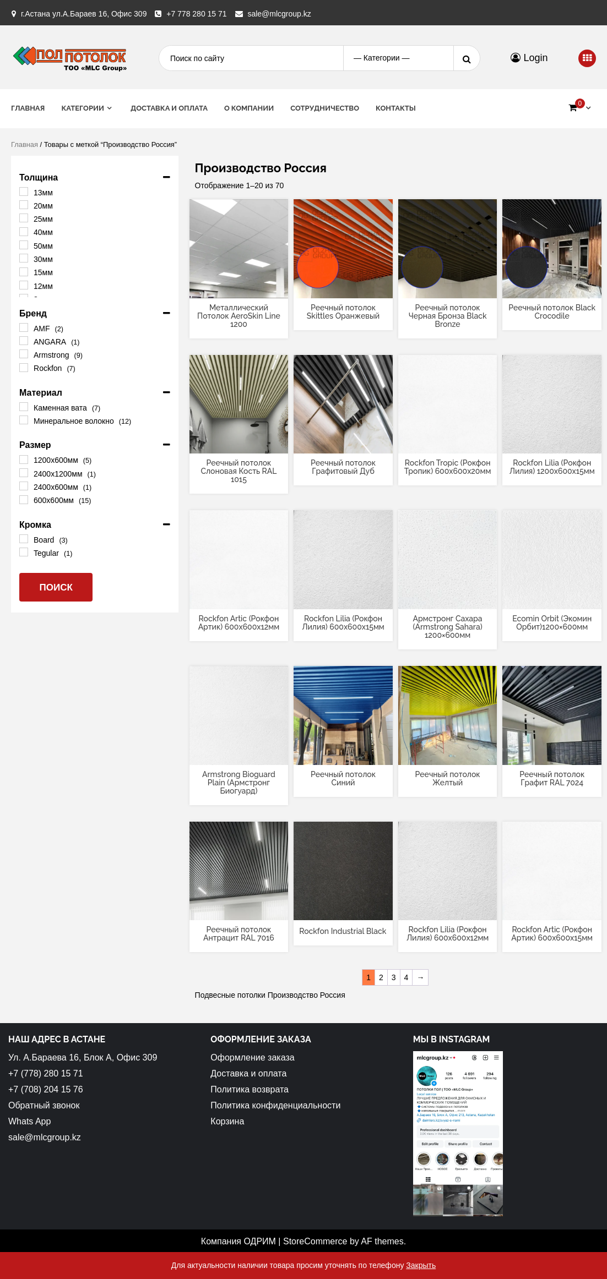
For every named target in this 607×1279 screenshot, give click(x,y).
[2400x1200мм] (23, 472)
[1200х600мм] (23, 459)
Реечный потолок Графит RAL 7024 (551, 778)
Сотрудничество (324, 108)
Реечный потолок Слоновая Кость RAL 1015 (238, 471)
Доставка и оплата (169, 108)
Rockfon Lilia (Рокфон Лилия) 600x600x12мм (448, 933)
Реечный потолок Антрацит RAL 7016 (238, 933)
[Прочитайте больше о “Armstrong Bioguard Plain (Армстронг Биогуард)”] (238, 755)
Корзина (227, 1121)
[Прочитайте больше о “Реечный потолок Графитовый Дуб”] (343, 444)
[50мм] (23, 245)
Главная (28, 108)
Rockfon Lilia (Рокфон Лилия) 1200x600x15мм (552, 466)
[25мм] (23, 218)
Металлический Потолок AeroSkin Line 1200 (238, 316)
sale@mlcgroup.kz (279, 13)
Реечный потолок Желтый (447, 778)
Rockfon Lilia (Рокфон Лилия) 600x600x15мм (343, 622)
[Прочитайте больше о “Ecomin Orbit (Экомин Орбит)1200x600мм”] (552, 600)
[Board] (23, 538)
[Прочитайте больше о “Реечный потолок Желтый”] (447, 755)
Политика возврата (249, 1089)
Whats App (29, 1121)
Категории (82, 108)
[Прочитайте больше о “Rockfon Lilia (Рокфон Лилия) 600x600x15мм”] (343, 600)
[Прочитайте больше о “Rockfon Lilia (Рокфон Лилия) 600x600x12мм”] (447, 911)
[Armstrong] (23, 353)
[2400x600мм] (23, 486)
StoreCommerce (315, 1241)
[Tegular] (23, 552)
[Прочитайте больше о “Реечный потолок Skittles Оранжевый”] (343, 289)
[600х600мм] (23, 499)
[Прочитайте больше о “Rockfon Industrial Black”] (343, 911)
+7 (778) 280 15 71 (45, 1073)
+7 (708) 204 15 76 (45, 1089)
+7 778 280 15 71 (196, 13)
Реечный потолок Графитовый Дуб (343, 466)
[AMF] (23, 327)
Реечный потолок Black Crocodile (551, 311)
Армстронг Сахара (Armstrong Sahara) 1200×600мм (448, 627)
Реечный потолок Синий (343, 778)
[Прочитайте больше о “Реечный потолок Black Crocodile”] (552, 289)
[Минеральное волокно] (23, 420)
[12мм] (23, 285)
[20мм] (23, 204)
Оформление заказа (252, 1057)
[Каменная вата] (23, 406)
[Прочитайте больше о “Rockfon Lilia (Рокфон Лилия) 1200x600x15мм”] (552, 444)
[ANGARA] (23, 340)
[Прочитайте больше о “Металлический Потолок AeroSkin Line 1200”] (238, 289)
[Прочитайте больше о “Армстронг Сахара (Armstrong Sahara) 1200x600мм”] (447, 600)
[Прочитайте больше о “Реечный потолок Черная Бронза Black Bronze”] (447, 289)
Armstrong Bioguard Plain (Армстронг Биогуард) (238, 782)
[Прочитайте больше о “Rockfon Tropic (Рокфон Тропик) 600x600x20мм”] (447, 444)
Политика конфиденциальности (275, 1105)
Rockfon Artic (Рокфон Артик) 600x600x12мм (239, 622)
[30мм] (23, 258)
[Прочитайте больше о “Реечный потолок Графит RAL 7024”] (552, 755)
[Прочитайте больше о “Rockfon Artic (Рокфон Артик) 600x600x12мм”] (238, 600)
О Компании (249, 108)
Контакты (396, 108)
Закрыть (421, 1265)
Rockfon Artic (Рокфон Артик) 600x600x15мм (552, 933)
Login (529, 57)
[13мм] (23, 191)
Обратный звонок (43, 1105)
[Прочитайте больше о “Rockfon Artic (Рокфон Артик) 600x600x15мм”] (552, 911)
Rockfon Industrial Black (342, 931)
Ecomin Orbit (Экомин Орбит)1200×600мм (552, 622)
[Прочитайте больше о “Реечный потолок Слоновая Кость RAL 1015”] (238, 444)
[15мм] (23, 271)
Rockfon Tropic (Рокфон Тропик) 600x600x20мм (447, 466)
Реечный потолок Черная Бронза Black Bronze (448, 316)
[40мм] (23, 231)
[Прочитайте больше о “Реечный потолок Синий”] (343, 755)
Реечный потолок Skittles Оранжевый (343, 311)
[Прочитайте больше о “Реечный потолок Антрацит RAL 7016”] (238, 911)
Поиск (55, 587)
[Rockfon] (23, 367)
